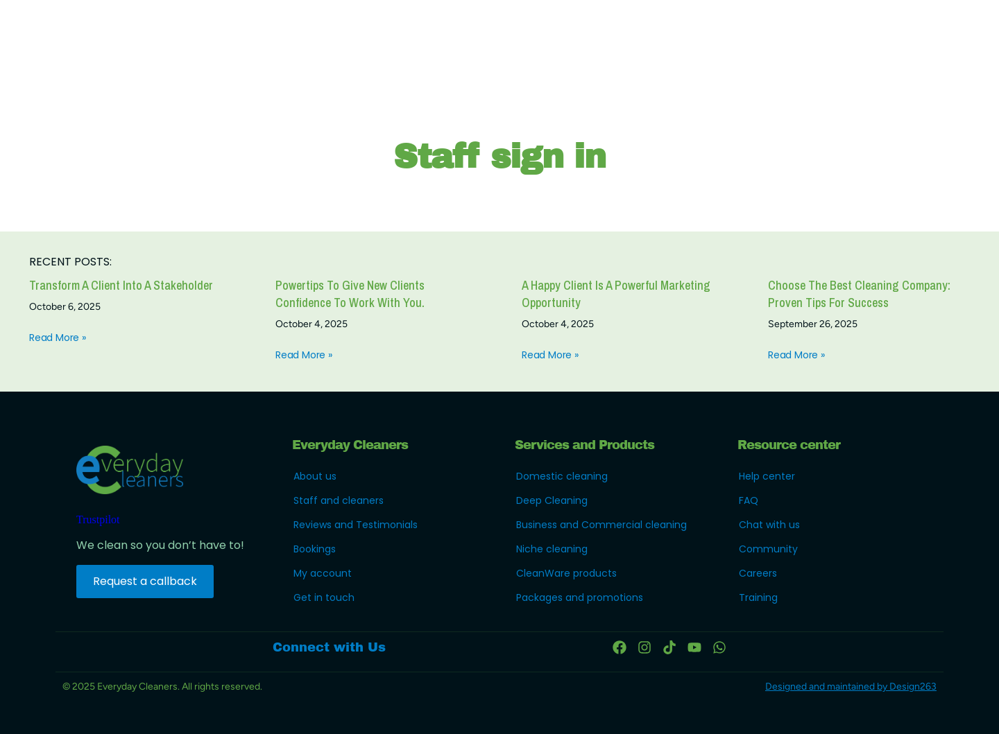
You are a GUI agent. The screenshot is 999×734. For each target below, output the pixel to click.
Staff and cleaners (338, 500)
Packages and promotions (579, 597)
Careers (758, 573)
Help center (767, 476)
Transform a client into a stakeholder (121, 285)
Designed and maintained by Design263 (851, 686)
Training (758, 597)
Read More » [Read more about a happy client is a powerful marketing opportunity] (550, 355)
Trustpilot (98, 519)
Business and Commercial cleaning (601, 525)
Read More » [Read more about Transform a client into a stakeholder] (57, 337)
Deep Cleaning (552, 500)
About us (314, 476)
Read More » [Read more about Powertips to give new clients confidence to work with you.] (303, 355)
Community (768, 549)
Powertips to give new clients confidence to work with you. (350, 294)
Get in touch (324, 597)
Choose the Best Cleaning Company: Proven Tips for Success (859, 294)
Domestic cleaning (562, 476)
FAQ (748, 500)
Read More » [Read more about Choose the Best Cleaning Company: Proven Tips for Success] (796, 355)
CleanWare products (566, 573)
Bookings (314, 549)
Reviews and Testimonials (355, 525)
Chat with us (769, 525)
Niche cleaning (552, 549)
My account (322, 573)
